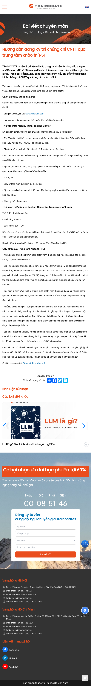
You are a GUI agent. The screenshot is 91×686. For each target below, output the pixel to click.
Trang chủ (27, 32)
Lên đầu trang (45, 376)
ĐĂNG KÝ (45, 554)
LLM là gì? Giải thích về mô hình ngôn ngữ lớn (31, 444)
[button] (85, 426)
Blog (39, 32)
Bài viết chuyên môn (57, 32)
